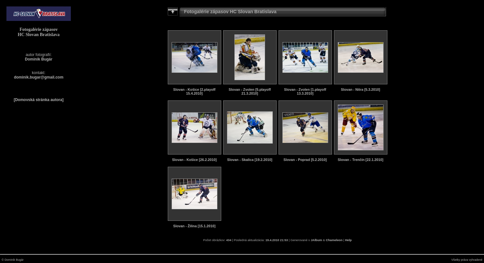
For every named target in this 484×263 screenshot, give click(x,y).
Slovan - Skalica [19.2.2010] (249, 160)
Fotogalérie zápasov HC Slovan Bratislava (39, 32)
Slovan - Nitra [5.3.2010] (360, 89)
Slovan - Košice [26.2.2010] (194, 160)
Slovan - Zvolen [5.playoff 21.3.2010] (250, 91)
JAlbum (316, 240)
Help (348, 240)
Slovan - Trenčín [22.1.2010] (361, 160)
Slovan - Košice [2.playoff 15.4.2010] (194, 91)
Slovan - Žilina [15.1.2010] (194, 226)
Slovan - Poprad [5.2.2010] (305, 160)
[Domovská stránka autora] (39, 100)
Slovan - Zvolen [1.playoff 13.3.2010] (305, 91)
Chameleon (334, 240)
